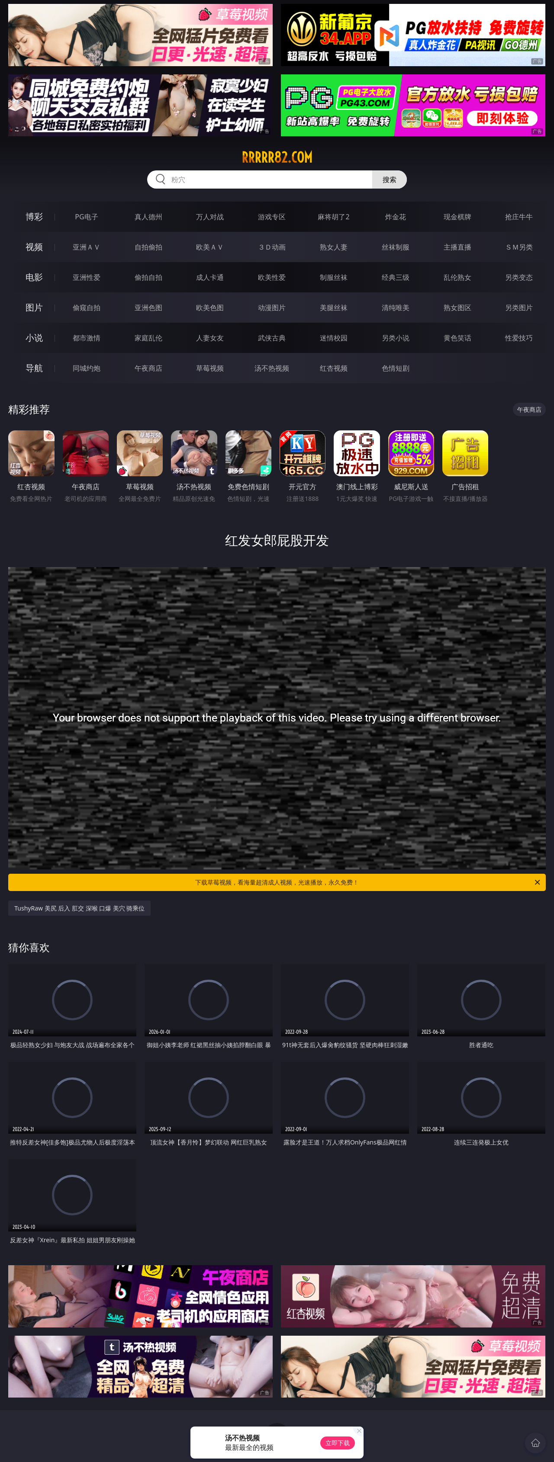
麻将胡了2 (333, 216)
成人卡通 (210, 277)
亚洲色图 (148, 307)
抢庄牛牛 (519, 216)
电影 (34, 277)
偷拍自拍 (148, 277)
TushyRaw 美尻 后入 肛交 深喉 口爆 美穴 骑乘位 (79, 908)
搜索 (389, 179)
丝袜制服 (395, 247)
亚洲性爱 (86, 277)
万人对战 (210, 216)
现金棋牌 (457, 216)
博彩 (34, 216)
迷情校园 (334, 338)
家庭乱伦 (148, 338)
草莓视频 (210, 368)
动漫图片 (272, 307)
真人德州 (148, 216)
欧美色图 (210, 307)
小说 (34, 337)
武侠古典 (272, 338)
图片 (34, 307)
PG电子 (86, 216)
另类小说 (395, 338)
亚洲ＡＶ (86, 247)
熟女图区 (457, 307)
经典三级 (395, 277)
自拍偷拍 (148, 247)
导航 (34, 368)
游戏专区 (272, 216)
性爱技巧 (519, 338)
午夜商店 (148, 368)
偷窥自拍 (86, 307)
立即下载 (337, 1443)
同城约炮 (86, 368)
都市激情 (86, 338)
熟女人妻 (334, 247)
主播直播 (457, 247)
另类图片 (519, 307)
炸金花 (395, 216)
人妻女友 (210, 338)
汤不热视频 (271, 368)
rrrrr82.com (277, 157)
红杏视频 (334, 368)
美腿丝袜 (334, 307)
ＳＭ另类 (519, 247)
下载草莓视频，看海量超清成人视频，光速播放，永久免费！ (368, 882)
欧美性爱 (272, 277)
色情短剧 (395, 368)
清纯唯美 (395, 307)
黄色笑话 (457, 338)
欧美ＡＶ (210, 247)
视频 (34, 247)
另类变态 (519, 277)
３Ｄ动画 (272, 247)
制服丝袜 (334, 277)
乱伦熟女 (457, 277)
